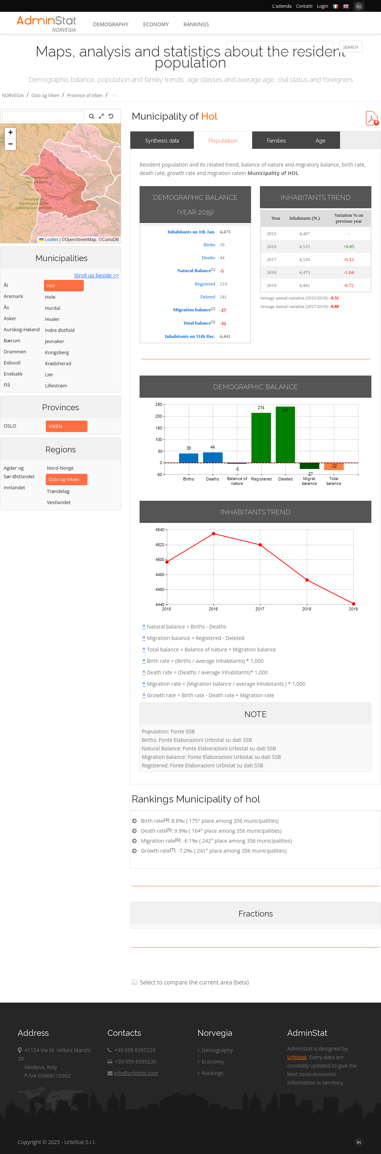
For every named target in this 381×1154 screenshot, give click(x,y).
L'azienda (282, 6)
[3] (213, 322)
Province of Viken (85, 95)
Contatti (304, 6)
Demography (110, 24)
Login (322, 6)
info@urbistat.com (132, 1072)
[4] (166, 819)
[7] (172, 849)
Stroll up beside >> (96, 275)
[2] (213, 309)
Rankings (196, 24)
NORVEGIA (13, 95)
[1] (213, 269)
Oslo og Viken (45, 95)
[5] (169, 829)
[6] (177, 839)
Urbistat (296, 1057)
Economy (156, 24)
